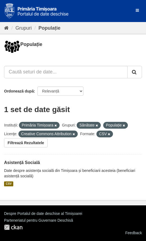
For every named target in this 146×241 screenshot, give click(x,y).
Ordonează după (19, 91)
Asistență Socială (22, 162)
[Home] (6, 28)
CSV (9, 184)
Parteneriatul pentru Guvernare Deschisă (38, 220)
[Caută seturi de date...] (66, 72)
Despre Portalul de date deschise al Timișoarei (43, 213)
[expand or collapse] (137, 10)
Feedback (133, 233)
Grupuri (23, 28)
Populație (49, 28)
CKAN (13, 227)
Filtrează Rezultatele (26, 143)
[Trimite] (134, 72)
